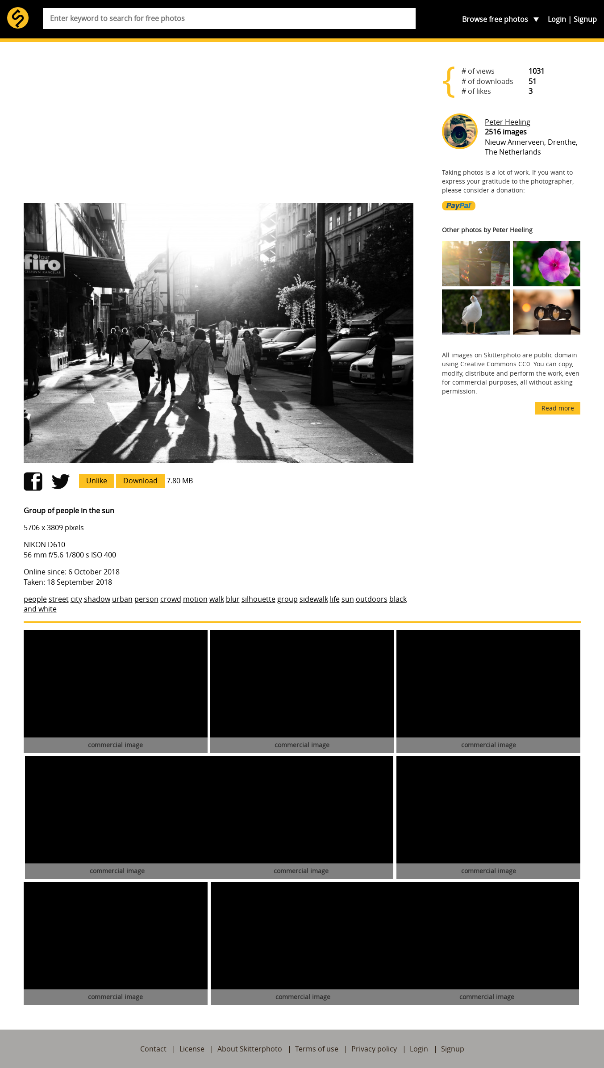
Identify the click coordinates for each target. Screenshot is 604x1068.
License (191, 1049)
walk (216, 599)
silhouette (258, 599)
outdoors (371, 599)
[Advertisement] (219, 125)
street (59, 599)
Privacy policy (374, 1049)
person (146, 599)
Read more (558, 408)
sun (348, 599)
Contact (153, 1049)
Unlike (96, 481)
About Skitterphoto (249, 1049)
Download (140, 481)
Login (557, 19)
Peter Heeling (507, 122)
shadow (97, 599)
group (287, 599)
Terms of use (316, 1049)
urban (122, 599)
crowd (170, 599)
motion (195, 599)
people (35, 599)
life (335, 599)
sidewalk (314, 599)
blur (233, 599)
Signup (585, 19)
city (76, 599)
